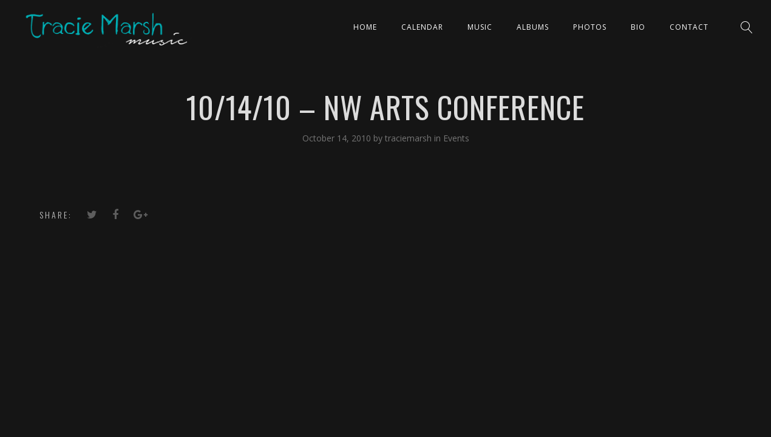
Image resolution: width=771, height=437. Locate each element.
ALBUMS (533, 27)
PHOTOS (589, 27)
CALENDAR (422, 27)
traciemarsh (409, 138)
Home (365, 27)
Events (456, 138)
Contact (689, 27)
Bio (638, 27)
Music (479, 27)
